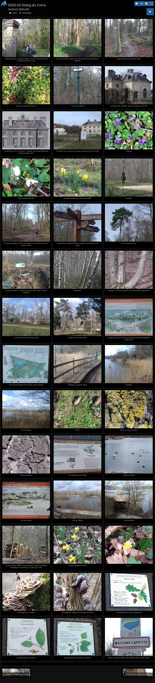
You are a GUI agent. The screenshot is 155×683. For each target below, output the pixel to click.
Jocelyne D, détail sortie (18, 9)
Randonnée (26, 13)
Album (14, 13)
